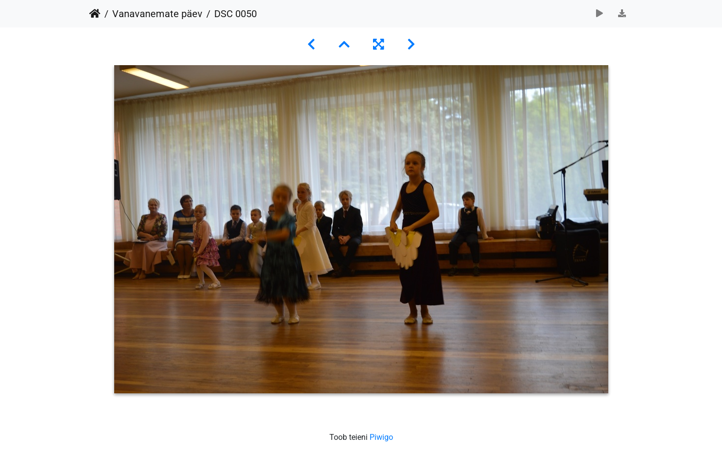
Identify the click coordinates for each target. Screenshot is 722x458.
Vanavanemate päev (157, 14)
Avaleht (94, 13)
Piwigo (381, 437)
